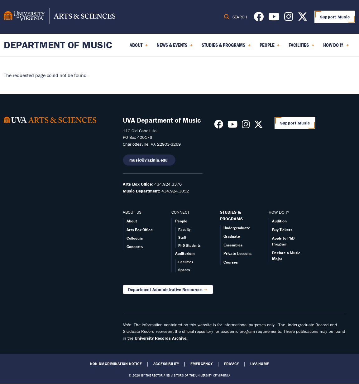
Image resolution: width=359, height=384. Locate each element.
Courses (230, 262)
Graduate (231, 236)
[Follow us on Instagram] (288, 18)
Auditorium (185, 253)
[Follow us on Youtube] (274, 18)
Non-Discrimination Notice (116, 364)
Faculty (184, 229)
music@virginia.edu (149, 160)
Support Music (335, 17)
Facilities (185, 262)
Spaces (184, 269)
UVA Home (259, 364)
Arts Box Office (140, 229)
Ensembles (232, 245)
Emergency (201, 364)
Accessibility (166, 364)
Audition (279, 221)
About (132, 221)
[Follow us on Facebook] (259, 18)
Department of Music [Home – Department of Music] (58, 45)
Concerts (135, 246)
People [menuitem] (269, 47)
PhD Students (189, 245)
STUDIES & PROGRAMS (231, 215)
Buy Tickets (282, 229)
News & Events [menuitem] (174, 47)
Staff (182, 237)
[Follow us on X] (303, 18)
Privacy (231, 364)
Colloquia (135, 238)
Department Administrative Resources (165, 289)
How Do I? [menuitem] (336, 47)
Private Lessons (237, 253)
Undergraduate (236, 228)
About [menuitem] (138, 47)
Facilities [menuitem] (301, 47)
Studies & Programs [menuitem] (226, 47)
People (181, 221)
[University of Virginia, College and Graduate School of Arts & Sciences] (59, 17)
